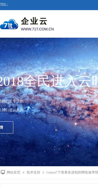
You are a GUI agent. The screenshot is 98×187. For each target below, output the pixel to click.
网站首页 (13, 172)
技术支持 (33, 172)
